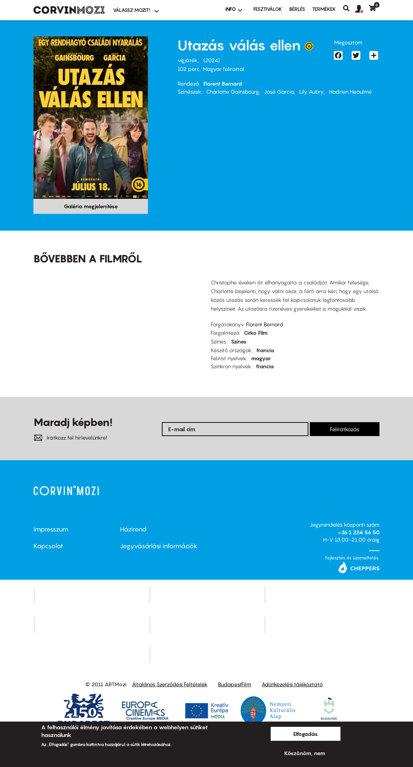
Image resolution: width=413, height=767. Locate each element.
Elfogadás (305, 734)
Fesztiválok (267, 9)
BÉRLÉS (297, 9)
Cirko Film (256, 333)
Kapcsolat (48, 546)
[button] (362, 9)
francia (265, 350)
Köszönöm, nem (304, 753)
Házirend (133, 529)
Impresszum (50, 529)
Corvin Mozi (92, 595)
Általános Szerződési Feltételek (170, 684)
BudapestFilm (234, 684)
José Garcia (279, 91)
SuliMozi (207, 624)
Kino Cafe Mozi (207, 595)
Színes (239, 341)
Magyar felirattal (223, 69)
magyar (261, 358)
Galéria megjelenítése (91, 206)
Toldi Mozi (207, 654)
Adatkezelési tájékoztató (292, 684)
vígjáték (187, 60)
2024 (211, 60)
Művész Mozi (323, 595)
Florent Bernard (222, 83)
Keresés (349, 8)
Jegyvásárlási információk (158, 546)
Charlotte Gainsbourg (232, 91)
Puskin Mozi (92, 624)
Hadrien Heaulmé (350, 91)
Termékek (324, 9)
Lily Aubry (311, 91)
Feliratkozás (344, 429)
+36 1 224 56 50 (359, 532)
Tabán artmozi (323, 624)
